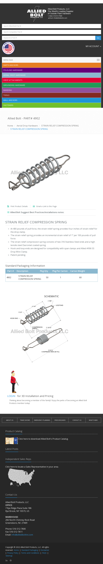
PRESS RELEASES (60, 420)
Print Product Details (19, 206)
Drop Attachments (12, 80)
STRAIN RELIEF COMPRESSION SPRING (60, 125)
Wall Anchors (10, 100)
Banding (7, 90)
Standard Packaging (29, 550)
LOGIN (11, 396)
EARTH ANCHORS (10, 65)
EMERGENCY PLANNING (42, 420)
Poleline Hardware (12, 70)
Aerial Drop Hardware (14, 75)
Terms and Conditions (30, 553)
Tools (6, 95)
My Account (93, 46)
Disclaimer (44, 550)
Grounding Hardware (14, 85)
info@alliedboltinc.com (22, 534)
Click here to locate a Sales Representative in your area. (31, 466)
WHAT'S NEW (93, 420)
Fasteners (8, 105)
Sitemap (9, 555)
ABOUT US (9, 420)
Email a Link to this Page (46, 206)
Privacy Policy (12, 553)
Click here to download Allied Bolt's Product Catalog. (43, 438)
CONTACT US (76, 420)
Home (10, 125)
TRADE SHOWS (25, 420)
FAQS (44, 553)
